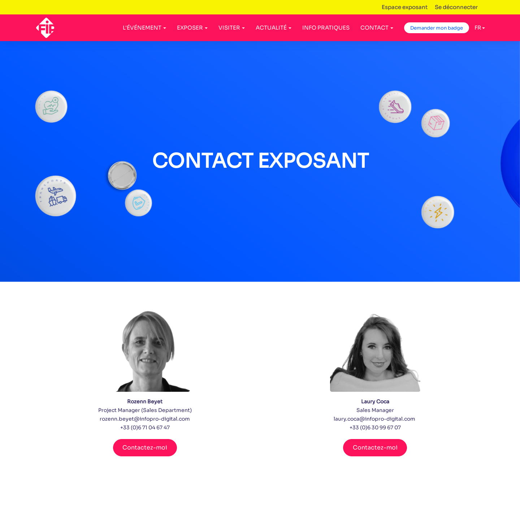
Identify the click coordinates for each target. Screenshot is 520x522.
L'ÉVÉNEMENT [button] (144, 27)
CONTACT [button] (376, 27)
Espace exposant (405, 7)
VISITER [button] (231, 27)
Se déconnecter (456, 7)
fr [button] (479, 27)
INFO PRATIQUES (326, 27)
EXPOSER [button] (192, 27)
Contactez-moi (144, 447)
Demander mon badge (436, 28)
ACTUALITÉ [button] (273, 27)
